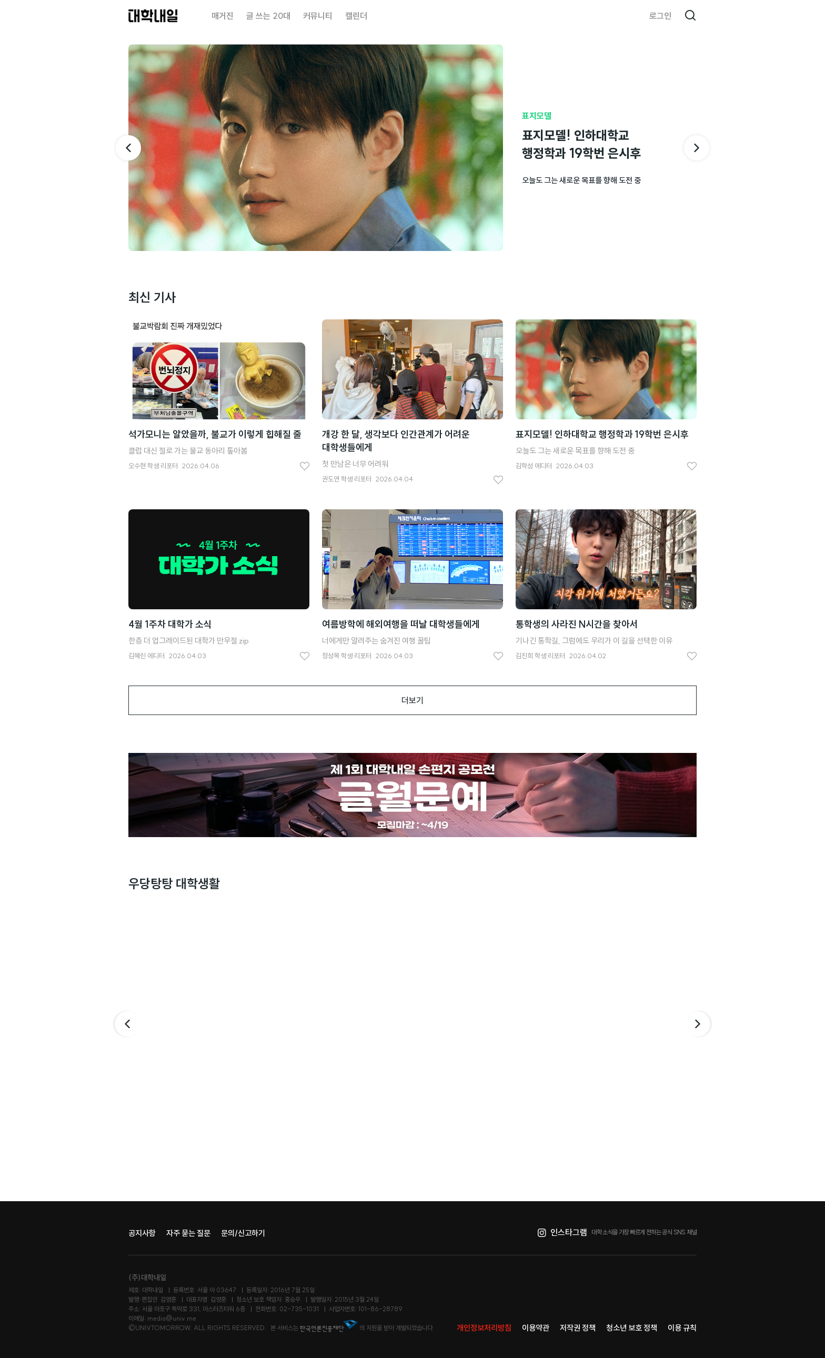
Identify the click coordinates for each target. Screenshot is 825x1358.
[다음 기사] (696, 148)
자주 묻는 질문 (188, 1233)
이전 (126, 1024)
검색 (690, 15)
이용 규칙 (682, 1328)
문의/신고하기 (243, 1233)
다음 (698, 1024)
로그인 (660, 16)
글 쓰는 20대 (268, 16)
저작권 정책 (578, 1328)
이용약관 (535, 1328)
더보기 (412, 700)
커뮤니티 (318, 16)
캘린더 (356, 16)
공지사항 (142, 1233)
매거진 (223, 16)
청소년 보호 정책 (631, 1328)
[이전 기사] (128, 148)
